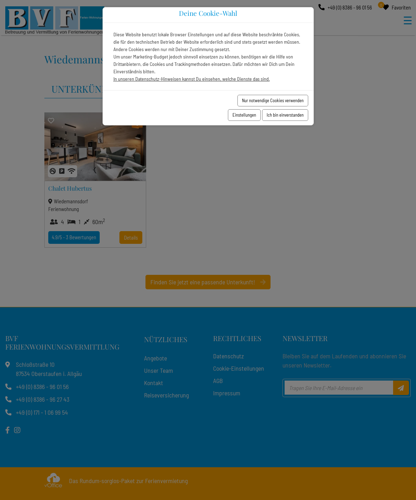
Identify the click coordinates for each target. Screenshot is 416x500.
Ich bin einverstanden (285, 115)
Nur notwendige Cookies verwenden (273, 100)
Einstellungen (244, 115)
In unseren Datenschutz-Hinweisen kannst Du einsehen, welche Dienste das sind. (191, 79)
